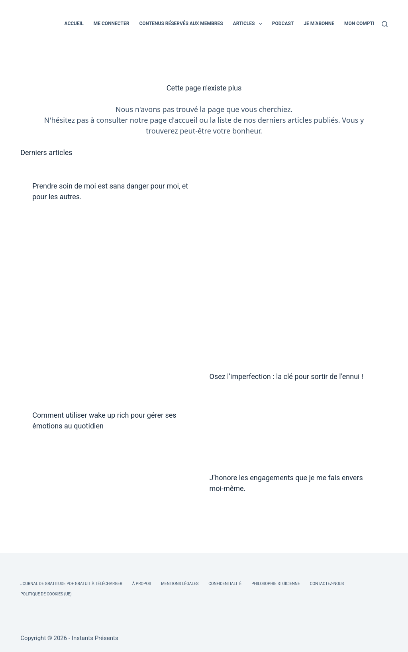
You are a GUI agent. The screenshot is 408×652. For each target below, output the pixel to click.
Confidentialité (224, 583)
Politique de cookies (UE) (46, 594)
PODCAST (283, 23)
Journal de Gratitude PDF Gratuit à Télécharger (71, 583)
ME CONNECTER (111, 23)
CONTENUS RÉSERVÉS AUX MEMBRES (181, 23)
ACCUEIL (73, 23)
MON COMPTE (360, 23)
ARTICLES (249, 24)
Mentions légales (179, 583)
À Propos (141, 583)
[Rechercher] (385, 24)
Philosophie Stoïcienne (275, 583)
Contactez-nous (327, 583)
